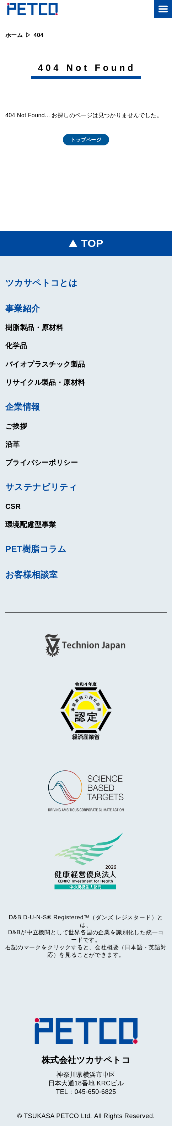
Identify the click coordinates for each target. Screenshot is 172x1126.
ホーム (14, 35)
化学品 (16, 346)
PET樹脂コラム (36, 549)
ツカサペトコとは (41, 283)
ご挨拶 (16, 426)
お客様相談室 (31, 574)
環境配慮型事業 (30, 524)
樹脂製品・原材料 (34, 327)
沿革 (12, 444)
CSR (13, 506)
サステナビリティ (41, 487)
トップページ (86, 140)
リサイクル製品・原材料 (45, 382)
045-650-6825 (95, 1091)
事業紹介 (22, 308)
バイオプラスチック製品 (45, 364)
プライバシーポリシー (41, 462)
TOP (92, 243)
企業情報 (22, 407)
